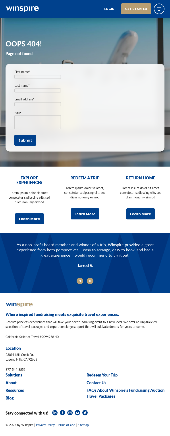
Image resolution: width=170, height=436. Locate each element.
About (11, 382)
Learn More (29, 219)
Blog (10, 398)
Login (109, 9)
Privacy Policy (45, 425)
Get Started (136, 9)
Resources (15, 390)
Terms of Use (66, 425)
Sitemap (83, 425)
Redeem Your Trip (102, 375)
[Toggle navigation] (159, 9)
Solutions (14, 375)
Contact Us (96, 382)
